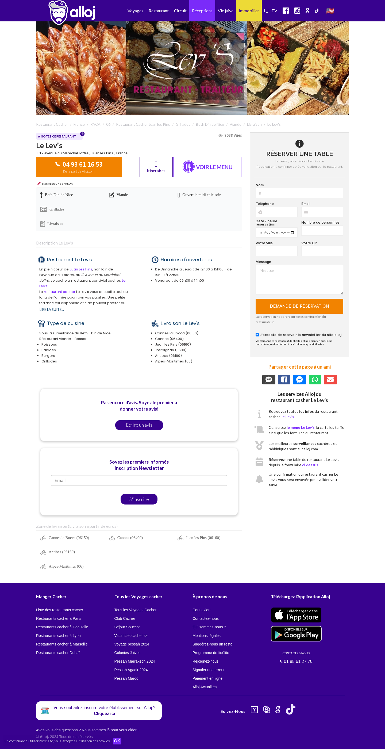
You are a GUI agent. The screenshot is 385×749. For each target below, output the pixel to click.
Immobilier (249, 10)
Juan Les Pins (81, 269)
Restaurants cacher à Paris (58, 618)
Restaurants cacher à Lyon (58, 635)
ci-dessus (310, 465)
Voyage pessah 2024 (131, 644)
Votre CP (309, 243)
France (122, 153)
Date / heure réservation (266, 223)
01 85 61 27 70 (296, 657)
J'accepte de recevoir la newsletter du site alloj (300, 335)
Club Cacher (124, 618)
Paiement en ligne (207, 678)
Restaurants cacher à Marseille (62, 644)
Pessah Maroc (126, 678)
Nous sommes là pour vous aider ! (110, 730)
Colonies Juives (127, 653)
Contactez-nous (205, 618)
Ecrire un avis (139, 425)
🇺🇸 (330, 10)
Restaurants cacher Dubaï (58, 653)
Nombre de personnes (320, 222)
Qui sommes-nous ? (209, 627)
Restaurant (159, 10)
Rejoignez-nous (205, 661)
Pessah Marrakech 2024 (134, 661)
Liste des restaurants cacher (59, 610)
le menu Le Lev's (301, 427)
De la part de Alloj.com (79, 171)
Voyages (135, 10)
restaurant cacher (59, 291)
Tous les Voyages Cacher (135, 610)
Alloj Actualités (204, 687)
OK (117, 741)
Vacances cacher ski (131, 635)
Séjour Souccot (127, 627)
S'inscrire (139, 499)
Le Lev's (287, 416)
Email (305, 203)
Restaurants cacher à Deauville (62, 627)
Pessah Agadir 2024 (131, 670)
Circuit (180, 10)
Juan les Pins (102, 153)
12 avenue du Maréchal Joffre (64, 153)
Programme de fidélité (210, 653)
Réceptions (202, 10)
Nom (260, 185)
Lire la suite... (52, 309)
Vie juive (225, 10)
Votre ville (264, 243)
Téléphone (265, 203)
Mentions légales (206, 635)
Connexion (201, 610)
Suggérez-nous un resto (212, 644)
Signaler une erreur (208, 670)
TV (270, 10)
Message (263, 261)
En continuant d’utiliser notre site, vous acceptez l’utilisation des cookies (57, 741)
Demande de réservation (299, 306)
